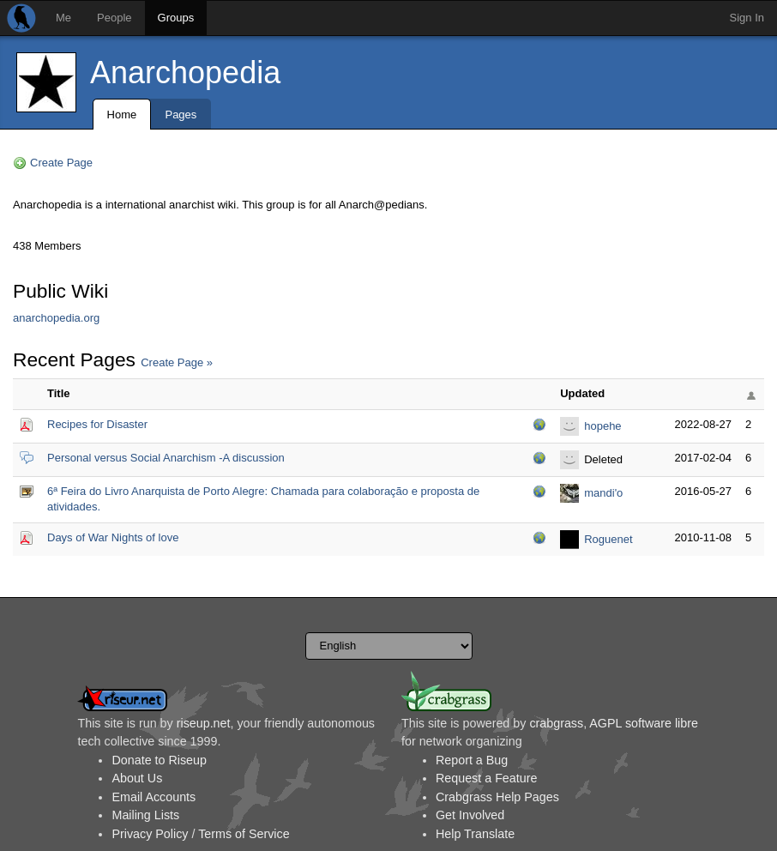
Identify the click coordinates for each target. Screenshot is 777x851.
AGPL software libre (643, 723)
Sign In (747, 17)
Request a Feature (486, 778)
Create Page (61, 162)
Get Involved (470, 815)
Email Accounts (153, 797)
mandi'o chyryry (603, 494)
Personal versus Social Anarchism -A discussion (166, 457)
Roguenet (608, 539)
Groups (176, 17)
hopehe (602, 425)
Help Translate (475, 834)
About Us (136, 778)
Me (63, 17)
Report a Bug (472, 760)
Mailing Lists (145, 815)
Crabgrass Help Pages (497, 797)
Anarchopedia (185, 72)
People (114, 17)
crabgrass (556, 723)
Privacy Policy (149, 834)
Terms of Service (243, 834)
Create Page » (177, 362)
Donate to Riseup (158, 760)
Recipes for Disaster (97, 424)
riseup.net (204, 723)
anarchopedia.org (56, 317)
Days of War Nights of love (112, 537)
